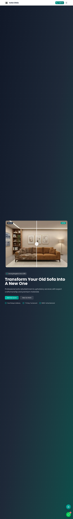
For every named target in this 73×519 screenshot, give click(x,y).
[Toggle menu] (66, 2)
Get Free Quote (12, 298)
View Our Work (26, 298)
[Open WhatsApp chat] (68, 514)
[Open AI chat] (68, 506)
